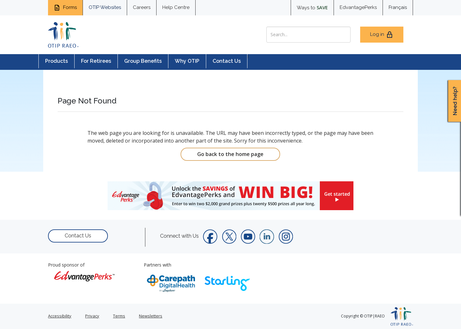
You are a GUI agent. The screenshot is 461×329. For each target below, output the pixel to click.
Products (56, 61)
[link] (230, 196)
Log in (381, 34)
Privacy (92, 316)
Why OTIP (187, 61)
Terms (119, 316)
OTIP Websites (105, 7)
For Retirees (96, 61)
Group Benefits (143, 61)
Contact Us (227, 61)
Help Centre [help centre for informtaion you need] (176, 7)
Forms (65, 7)
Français (398, 7)
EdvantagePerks (358, 7)
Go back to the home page (230, 154)
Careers (141, 7)
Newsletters (150, 316)
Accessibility (59, 316)
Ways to (312, 7)
